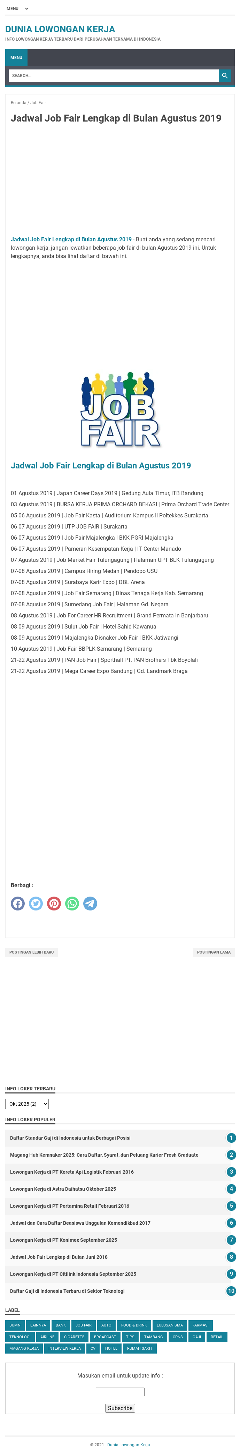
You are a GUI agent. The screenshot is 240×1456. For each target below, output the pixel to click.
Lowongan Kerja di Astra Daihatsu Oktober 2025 (63, 1189)
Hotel (111, 1348)
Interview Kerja (64, 1348)
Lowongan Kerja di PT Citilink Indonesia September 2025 (73, 1274)
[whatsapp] (72, 903)
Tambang (153, 1337)
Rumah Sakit (140, 1348)
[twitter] (36, 903)
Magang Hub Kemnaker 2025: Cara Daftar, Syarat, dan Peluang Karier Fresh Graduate (104, 1155)
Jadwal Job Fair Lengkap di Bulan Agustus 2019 (71, 239)
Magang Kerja (24, 1348)
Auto (106, 1325)
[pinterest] (54, 903)
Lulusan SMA (170, 1325)
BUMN (15, 1325)
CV (93, 1348)
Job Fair (84, 1325)
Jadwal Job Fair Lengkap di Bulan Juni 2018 (59, 1257)
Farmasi (201, 1325)
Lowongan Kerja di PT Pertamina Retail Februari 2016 (69, 1206)
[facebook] (18, 903)
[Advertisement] (120, 181)
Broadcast (105, 1337)
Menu (16, 57)
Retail (217, 1337)
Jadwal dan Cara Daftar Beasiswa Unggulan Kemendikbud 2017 (80, 1223)
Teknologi (20, 1337)
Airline (47, 1337)
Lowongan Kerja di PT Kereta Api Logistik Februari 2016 (72, 1172)
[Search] (114, 75)
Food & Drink (134, 1325)
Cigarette (74, 1337)
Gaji (197, 1337)
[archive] (27, 1104)
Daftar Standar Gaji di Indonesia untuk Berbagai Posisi (70, 1138)
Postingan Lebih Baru (31, 952)
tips (130, 1337)
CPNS (178, 1337)
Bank (61, 1325)
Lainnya (38, 1325)
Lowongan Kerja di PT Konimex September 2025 (63, 1240)
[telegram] (90, 903)
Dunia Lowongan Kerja (60, 29)
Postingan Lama (214, 952)
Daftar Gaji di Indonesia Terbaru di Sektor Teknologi (67, 1291)
